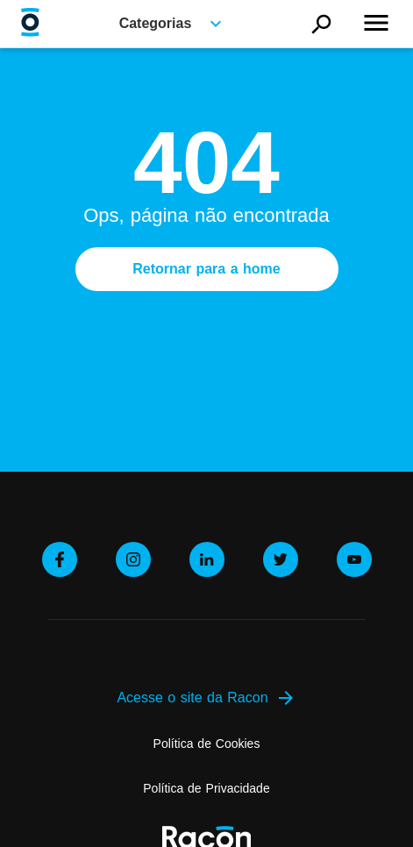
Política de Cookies (206, 744)
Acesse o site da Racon (206, 697)
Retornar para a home (206, 268)
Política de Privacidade (206, 788)
